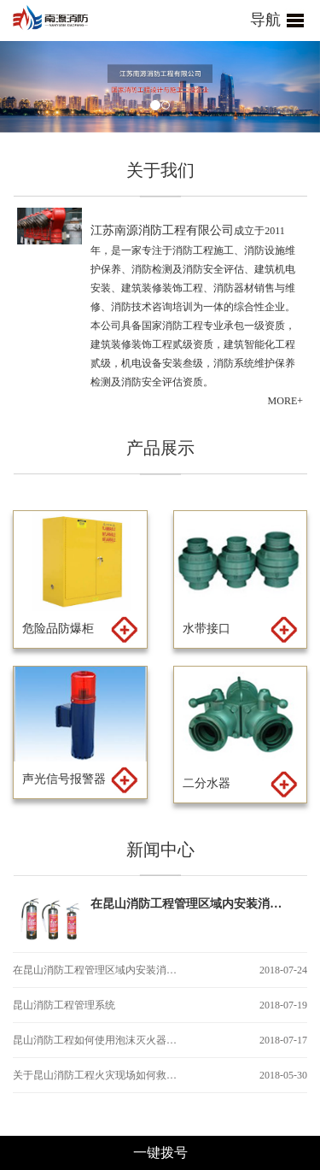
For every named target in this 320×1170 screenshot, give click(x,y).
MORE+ (285, 401)
